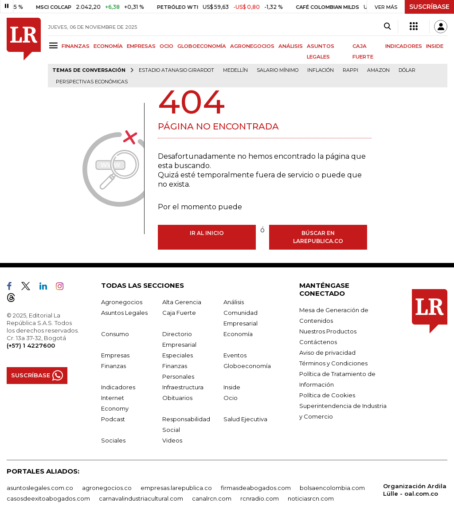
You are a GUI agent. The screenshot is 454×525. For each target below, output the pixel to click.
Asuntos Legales (124, 312)
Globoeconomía (247, 365)
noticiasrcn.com (311, 498)
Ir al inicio (207, 233)
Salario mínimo (277, 70)
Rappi (350, 70)
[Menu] (55, 45)
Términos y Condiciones (333, 363)
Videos (172, 440)
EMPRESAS (141, 46)
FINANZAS (76, 46)
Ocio (230, 397)
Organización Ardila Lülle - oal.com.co (414, 489)
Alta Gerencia (181, 302)
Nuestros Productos (327, 331)
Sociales (113, 440)
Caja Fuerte (179, 312)
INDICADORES (403, 46)
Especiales (177, 355)
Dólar (407, 70)
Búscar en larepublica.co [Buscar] (318, 237)
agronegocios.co (107, 487)
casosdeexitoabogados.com (48, 498)
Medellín (235, 70)
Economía (238, 333)
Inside (231, 387)
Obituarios (177, 397)
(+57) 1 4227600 (31, 345)
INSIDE (434, 46)
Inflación (320, 70)
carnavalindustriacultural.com (141, 498)
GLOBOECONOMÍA (201, 46)
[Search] (387, 26)
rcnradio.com (259, 498)
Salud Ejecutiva (245, 419)
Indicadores (118, 387)
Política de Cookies (327, 395)
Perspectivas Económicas (92, 82)
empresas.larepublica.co (176, 487)
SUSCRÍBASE (429, 7)
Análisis (233, 302)
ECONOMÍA (108, 46)
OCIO (166, 46)
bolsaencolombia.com (332, 487)
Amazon (378, 70)
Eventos (235, 355)
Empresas (115, 355)
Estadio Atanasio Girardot (176, 70)
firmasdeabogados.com (256, 487)
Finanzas (113, 365)
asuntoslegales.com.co (40, 487)
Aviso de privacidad (327, 352)
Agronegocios (121, 302)
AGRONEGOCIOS (252, 46)
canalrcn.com (211, 498)
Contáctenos (318, 341)
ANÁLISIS (290, 46)
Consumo (115, 333)
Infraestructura (183, 387)
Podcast (113, 419)
